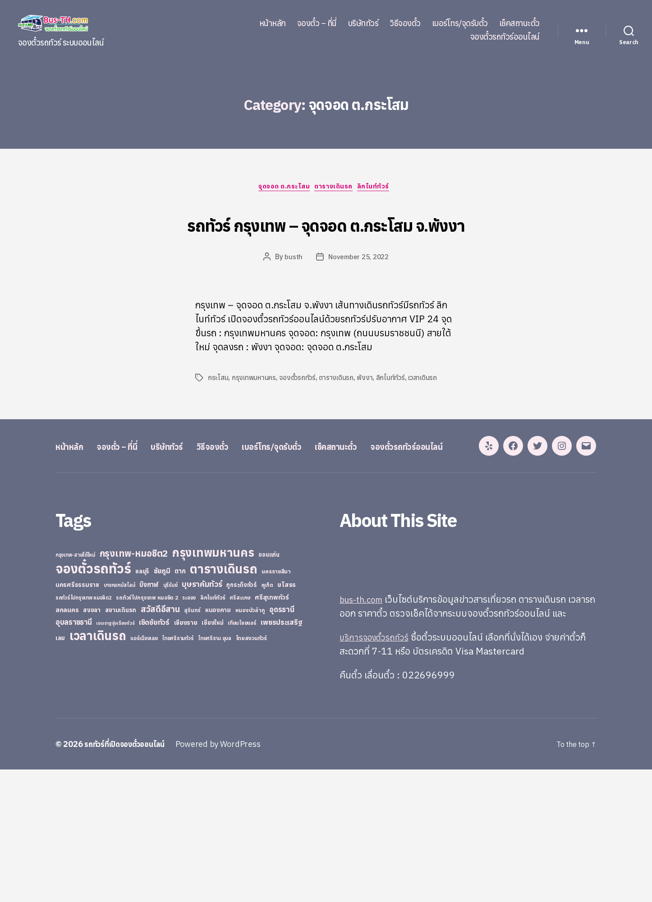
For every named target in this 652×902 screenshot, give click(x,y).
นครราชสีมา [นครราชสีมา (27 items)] (276, 703)
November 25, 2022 (358, 292)
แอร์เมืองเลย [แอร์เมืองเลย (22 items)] (143, 770)
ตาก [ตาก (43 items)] (179, 703)
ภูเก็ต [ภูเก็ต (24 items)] (267, 717)
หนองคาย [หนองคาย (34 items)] (218, 742)
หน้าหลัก (272, 23)
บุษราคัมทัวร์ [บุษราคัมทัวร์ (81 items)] (202, 716)
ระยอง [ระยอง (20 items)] (189, 730)
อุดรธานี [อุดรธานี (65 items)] (281, 741)
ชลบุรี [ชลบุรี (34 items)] (142, 704)
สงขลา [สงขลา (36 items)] (92, 742)
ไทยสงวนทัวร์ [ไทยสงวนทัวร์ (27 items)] (251, 770)
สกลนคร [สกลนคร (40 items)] (66, 742)
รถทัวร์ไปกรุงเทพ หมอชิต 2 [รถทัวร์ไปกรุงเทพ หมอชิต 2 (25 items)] (147, 730)
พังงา (371, 412)
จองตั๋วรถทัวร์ (301, 412)
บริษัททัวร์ (363, 23)
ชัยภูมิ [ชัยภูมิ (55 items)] (162, 703)
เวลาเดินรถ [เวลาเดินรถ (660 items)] (97, 768)
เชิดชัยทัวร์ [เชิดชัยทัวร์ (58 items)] (154, 754)
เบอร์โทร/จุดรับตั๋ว (460, 23)
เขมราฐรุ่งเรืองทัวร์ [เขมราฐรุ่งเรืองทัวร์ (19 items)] (115, 755)
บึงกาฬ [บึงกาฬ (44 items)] (149, 717)
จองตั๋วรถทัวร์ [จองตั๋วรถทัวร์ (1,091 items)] (93, 701)
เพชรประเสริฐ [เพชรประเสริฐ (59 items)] (281, 754)
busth (291, 292)
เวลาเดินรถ (431, 412)
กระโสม (218, 412)
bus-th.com (364, 731)
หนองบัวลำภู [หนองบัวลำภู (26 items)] (250, 742)
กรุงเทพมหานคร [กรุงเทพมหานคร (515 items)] (213, 685)
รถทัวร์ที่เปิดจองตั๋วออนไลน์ (129, 876)
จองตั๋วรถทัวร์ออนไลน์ (505, 37)
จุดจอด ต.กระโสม (281, 189)
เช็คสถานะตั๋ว (519, 23)
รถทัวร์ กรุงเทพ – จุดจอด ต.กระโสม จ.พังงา (326, 240)
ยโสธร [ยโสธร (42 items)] (286, 717)
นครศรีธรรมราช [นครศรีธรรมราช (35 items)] (77, 717)
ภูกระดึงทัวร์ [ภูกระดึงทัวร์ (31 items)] (241, 717)
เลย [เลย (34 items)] (60, 770)
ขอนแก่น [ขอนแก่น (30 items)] (268, 687)
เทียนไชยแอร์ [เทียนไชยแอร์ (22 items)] (242, 755)
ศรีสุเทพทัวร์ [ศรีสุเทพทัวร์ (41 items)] (272, 730)
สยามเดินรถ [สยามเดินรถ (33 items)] (121, 742)
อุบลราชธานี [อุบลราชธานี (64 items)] (73, 754)
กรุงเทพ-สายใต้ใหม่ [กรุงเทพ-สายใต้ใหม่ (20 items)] (75, 687)
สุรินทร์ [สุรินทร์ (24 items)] (192, 742)
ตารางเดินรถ (336, 189)
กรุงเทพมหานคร (256, 412)
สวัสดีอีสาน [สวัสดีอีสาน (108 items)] (160, 741)
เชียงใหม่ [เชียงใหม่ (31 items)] (212, 755)
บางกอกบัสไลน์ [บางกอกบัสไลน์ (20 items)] (119, 717)
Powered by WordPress (228, 876)
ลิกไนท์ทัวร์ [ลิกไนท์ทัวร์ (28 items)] (212, 729)
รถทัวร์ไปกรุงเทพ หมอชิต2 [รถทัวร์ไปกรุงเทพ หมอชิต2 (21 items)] (83, 730)
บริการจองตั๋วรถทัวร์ (378, 769)
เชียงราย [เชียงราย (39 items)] (185, 755)
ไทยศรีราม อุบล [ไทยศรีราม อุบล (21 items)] (214, 771)
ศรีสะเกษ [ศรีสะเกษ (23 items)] (240, 730)
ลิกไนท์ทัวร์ (381, 189)
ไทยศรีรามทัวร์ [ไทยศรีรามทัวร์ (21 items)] (177, 771)
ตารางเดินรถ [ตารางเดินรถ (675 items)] (223, 701)
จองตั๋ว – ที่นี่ (317, 23)
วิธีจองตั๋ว (405, 23)
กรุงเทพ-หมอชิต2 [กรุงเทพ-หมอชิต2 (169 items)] (134, 686)
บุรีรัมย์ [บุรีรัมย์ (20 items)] (170, 717)
